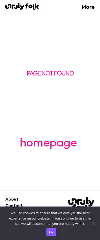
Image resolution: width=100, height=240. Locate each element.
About (11, 199)
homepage (48, 142)
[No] (93, 223)
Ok (51, 232)
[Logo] (22, 6)
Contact (13, 205)
